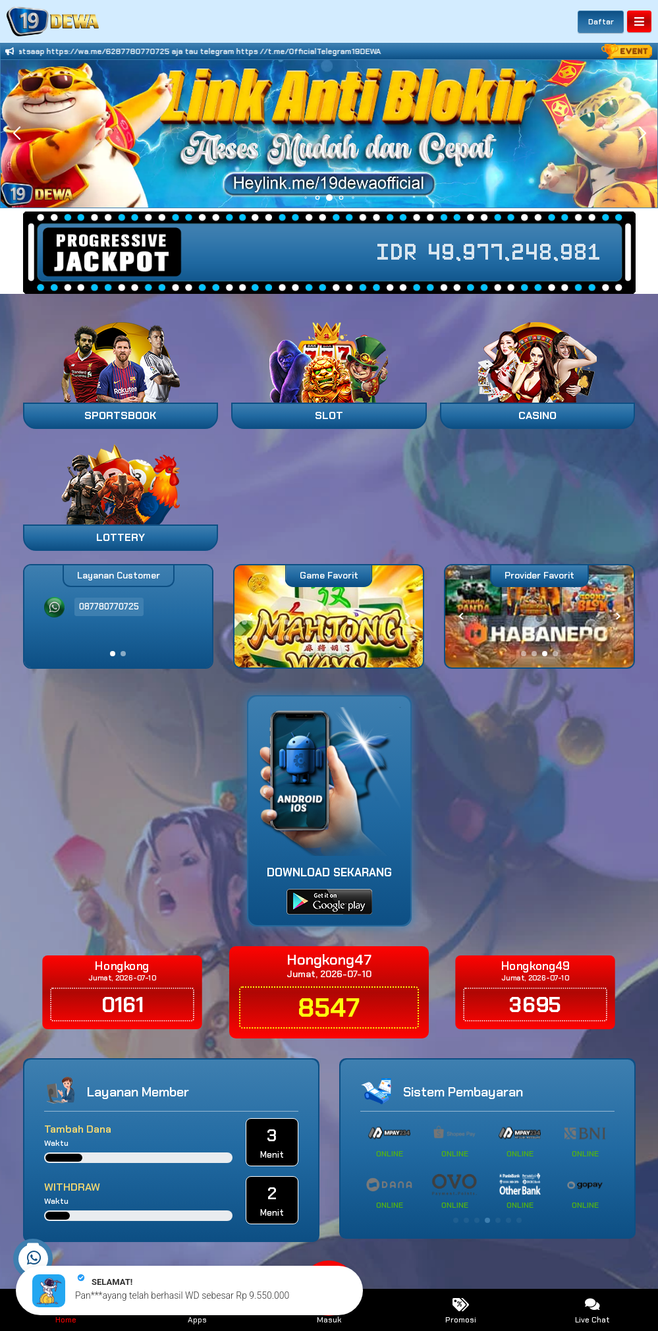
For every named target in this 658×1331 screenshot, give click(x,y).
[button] (642, 133)
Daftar (601, 21)
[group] (539, 616)
